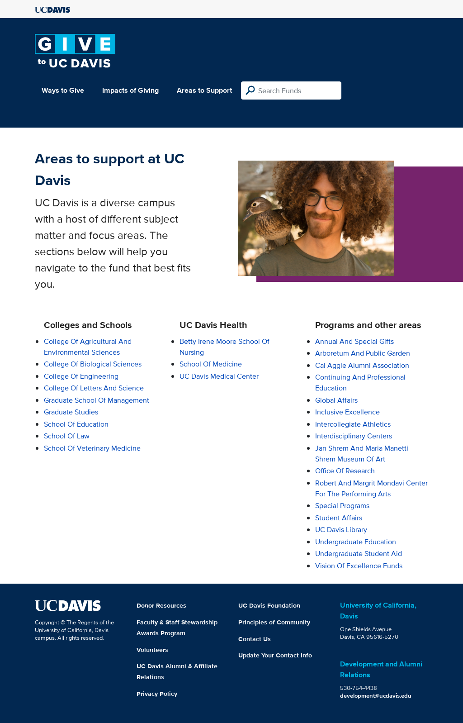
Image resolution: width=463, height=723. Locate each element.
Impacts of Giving (130, 90)
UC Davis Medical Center (219, 376)
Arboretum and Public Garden (362, 353)
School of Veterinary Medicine (92, 448)
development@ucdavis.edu (375, 695)
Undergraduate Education (355, 542)
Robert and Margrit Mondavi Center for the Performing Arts (371, 488)
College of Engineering (81, 376)
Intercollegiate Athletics (353, 424)
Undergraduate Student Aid (358, 553)
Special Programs (342, 505)
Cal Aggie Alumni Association (362, 365)
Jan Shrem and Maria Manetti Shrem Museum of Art (361, 453)
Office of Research (345, 471)
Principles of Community (274, 622)
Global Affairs (336, 400)
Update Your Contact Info (275, 655)
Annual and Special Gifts (354, 341)
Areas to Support (204, 90)
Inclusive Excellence (347, 412)
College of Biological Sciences (93, 364)
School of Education (76, 424)
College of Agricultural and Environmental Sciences (88, 346)
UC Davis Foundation (269, 605)
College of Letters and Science (94, 388)
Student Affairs (338, 518)
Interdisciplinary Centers (353, 436)
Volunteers (152, 649)
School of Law (67, 436)
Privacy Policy (157, 693)
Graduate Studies (71, 412)
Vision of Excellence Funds (358, 566)
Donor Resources (161, 605)
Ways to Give (63, 90)
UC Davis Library (341, 529)
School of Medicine (211, 364)
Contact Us (254, 638)
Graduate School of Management (96, 400)
